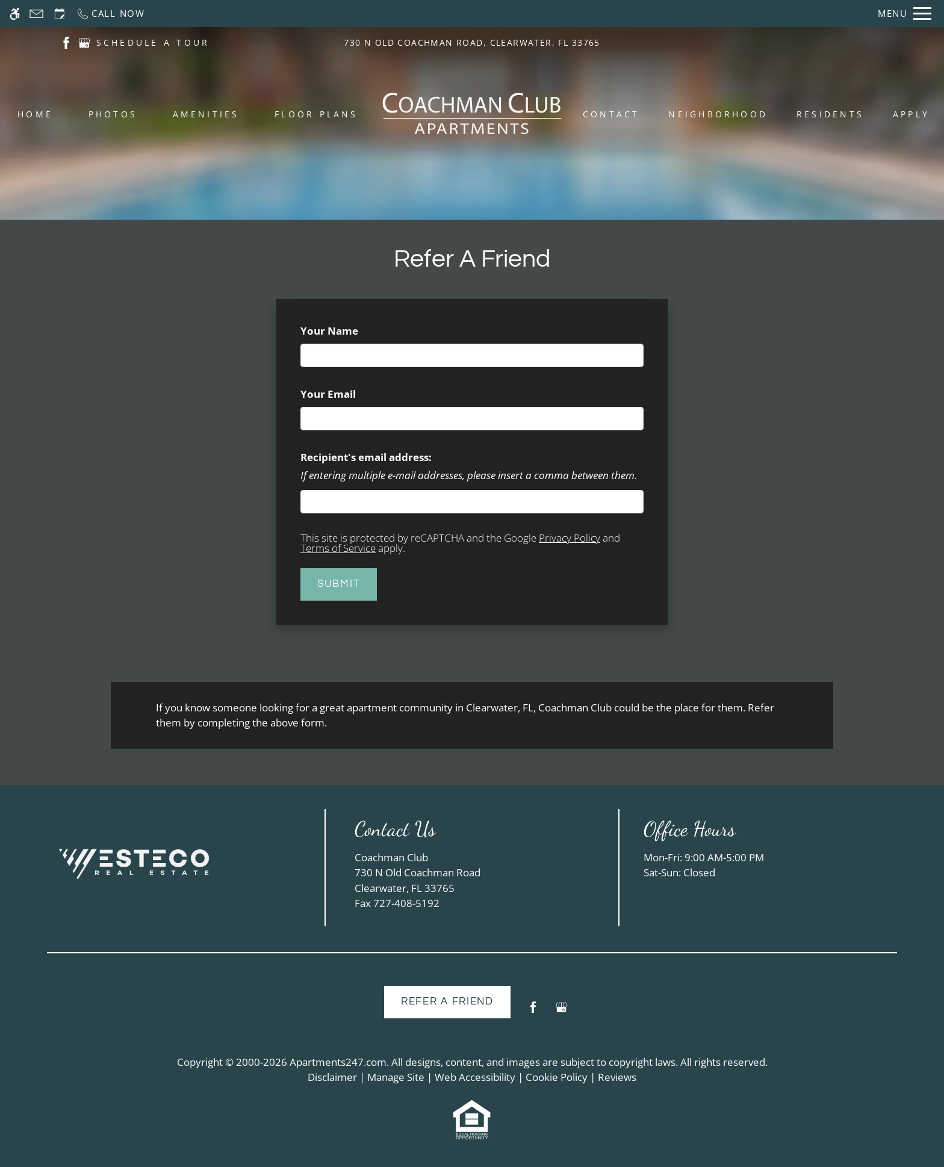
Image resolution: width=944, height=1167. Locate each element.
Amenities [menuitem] (206, 114)
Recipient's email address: (366, 457)
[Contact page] (36, 13)
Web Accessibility (475, 1077)
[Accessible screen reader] (14, 13)
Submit (338, 583)
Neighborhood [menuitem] (718, 114)
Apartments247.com (338, 1062)
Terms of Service (338, 548)
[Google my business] (561, 1012)
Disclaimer (332, 1077)
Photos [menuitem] (112, 114)
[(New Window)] (66, 42)
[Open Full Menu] (905, 13)
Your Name (351, 331)
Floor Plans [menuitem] (316, 114)
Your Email (350, 394)
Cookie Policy (557, 1077)
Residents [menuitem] (830, 114)
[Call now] (110, 13)
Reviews (617, 1077)
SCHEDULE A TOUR (153, 42)
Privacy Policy (569, 538)
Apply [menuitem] (911, 114)
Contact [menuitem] (611, 114)
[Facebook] (533, 1012)
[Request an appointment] (60, 13)
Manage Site (395, 1077)
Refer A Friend (447, 1001)
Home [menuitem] (35, 114)
